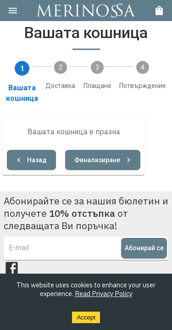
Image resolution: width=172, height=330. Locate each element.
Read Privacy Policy (104, 293)
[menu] (13, 10)
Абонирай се (144, 248)
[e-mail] (65, 248)
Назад (31, 160)
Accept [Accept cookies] (86, 317)
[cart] (159, 10)
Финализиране (102, 160)
